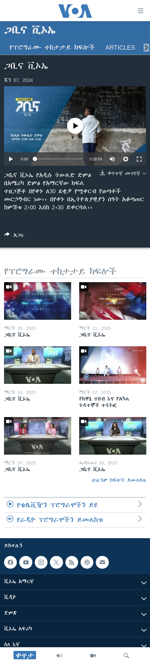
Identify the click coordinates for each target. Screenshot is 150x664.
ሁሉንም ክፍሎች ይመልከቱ (119, 480)
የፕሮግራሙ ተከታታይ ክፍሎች (52, 47)
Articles (120, 47)
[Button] (14, 236)
